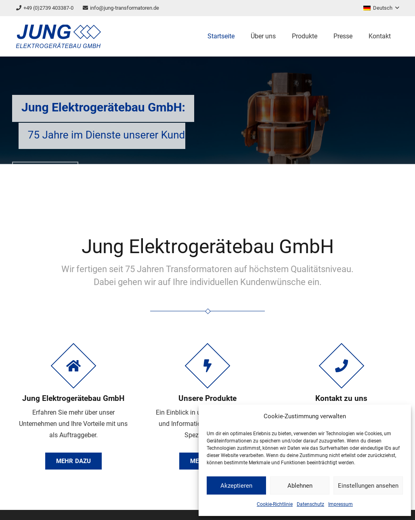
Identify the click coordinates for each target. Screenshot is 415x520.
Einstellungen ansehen (368, 485)
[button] (381, 8)
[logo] (58, 36)
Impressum (340, 504)
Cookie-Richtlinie (275, 504)
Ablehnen (299, 485)
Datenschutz (310, 504)
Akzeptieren (236, 485)
